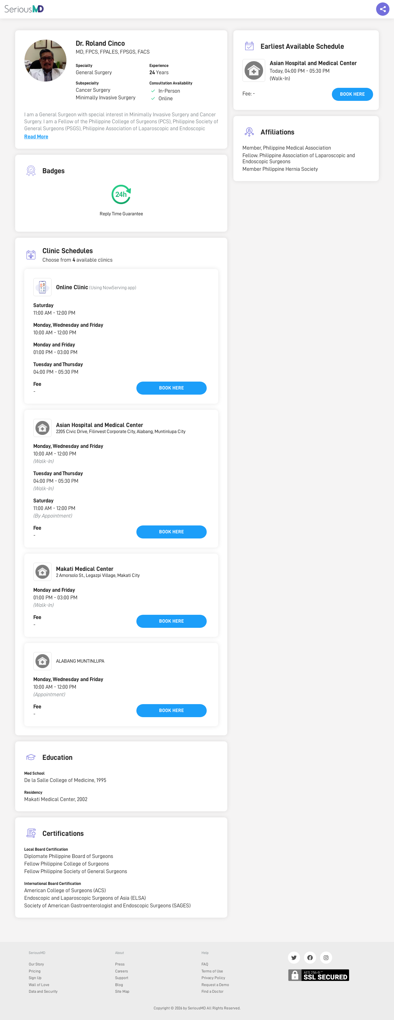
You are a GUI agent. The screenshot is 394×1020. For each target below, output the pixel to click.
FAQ (205, 964)
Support (121, 978)
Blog (119, 985)
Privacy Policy (213, 978)
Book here (171, 388)
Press (120, 964)
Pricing (35, 971)
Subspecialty (87, 83)
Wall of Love (39, 985)
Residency (33, 792)
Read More (36, 136)
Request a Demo (215, 985)
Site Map (122, 991)
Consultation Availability (170, 83)
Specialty (84, 65)
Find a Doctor (212, 991)
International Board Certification (52, 883)
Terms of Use (212, 971)
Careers (121, 971)
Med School (34, 773)
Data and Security (43, 991)
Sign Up (35, 978)
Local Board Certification (46, 849)
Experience (159, 65)
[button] (42, 287)
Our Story (36, 964)
